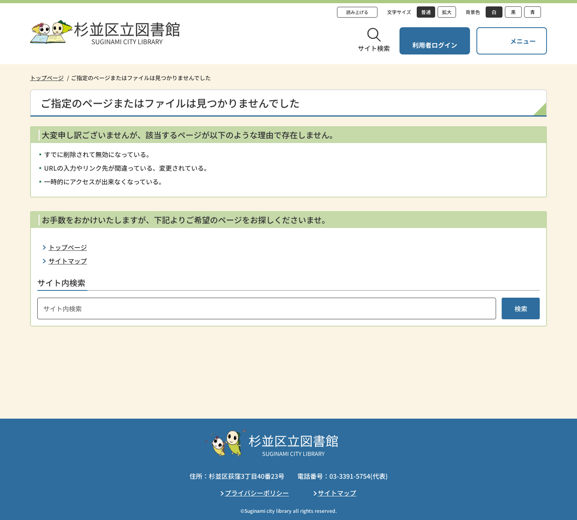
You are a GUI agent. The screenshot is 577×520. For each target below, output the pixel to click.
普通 (426, 11)
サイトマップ (67, 261)
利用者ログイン (434, 45)
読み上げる (357, 12)
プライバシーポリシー (257, 493)
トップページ (47, 78)
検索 (520, 308)
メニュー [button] (523, 41)
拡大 (447, 11)
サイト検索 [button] (374, 48)
